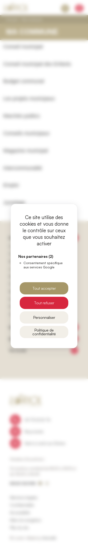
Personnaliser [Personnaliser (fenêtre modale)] (44, 317)
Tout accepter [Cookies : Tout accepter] (44, 288)
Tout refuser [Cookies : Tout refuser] (44, 303)
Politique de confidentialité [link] (44, 332)
